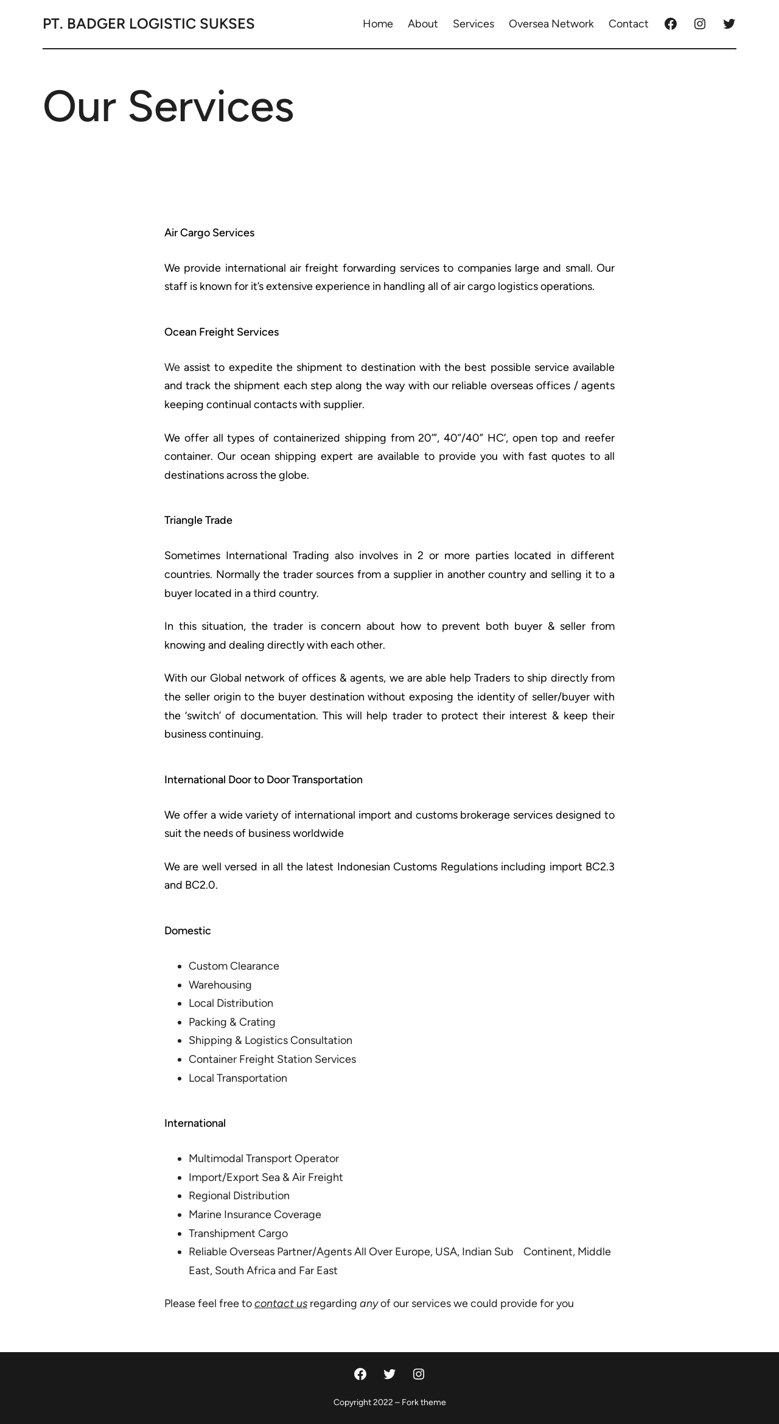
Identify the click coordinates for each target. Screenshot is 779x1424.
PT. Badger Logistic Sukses (149, 23)
